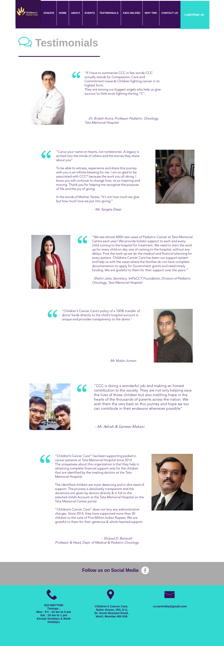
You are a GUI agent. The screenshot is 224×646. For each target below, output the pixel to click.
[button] (89, 13)
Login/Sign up (194, 14)
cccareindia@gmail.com (170, 606)
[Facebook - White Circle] (145, 570)
